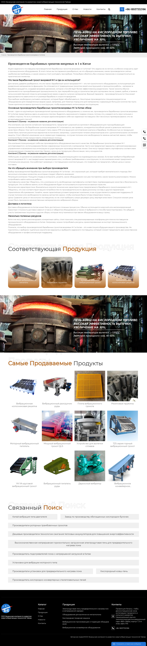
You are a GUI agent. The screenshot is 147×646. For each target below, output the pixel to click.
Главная (3, 55)
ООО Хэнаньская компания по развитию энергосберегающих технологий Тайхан (36, 2)
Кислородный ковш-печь (114, 571)
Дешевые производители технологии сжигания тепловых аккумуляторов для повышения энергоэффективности (73, 534)
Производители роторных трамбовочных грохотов (39, 525)
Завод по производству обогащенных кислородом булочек (97, 517)
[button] (135, 272)
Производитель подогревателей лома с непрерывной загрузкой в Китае (51, 554)
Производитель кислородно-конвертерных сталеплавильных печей (49, 580)
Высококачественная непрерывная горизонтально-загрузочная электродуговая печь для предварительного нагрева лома (73, 544)
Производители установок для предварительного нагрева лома (47, 571)
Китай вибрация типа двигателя (29, 517)
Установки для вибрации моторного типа (34, 562)
